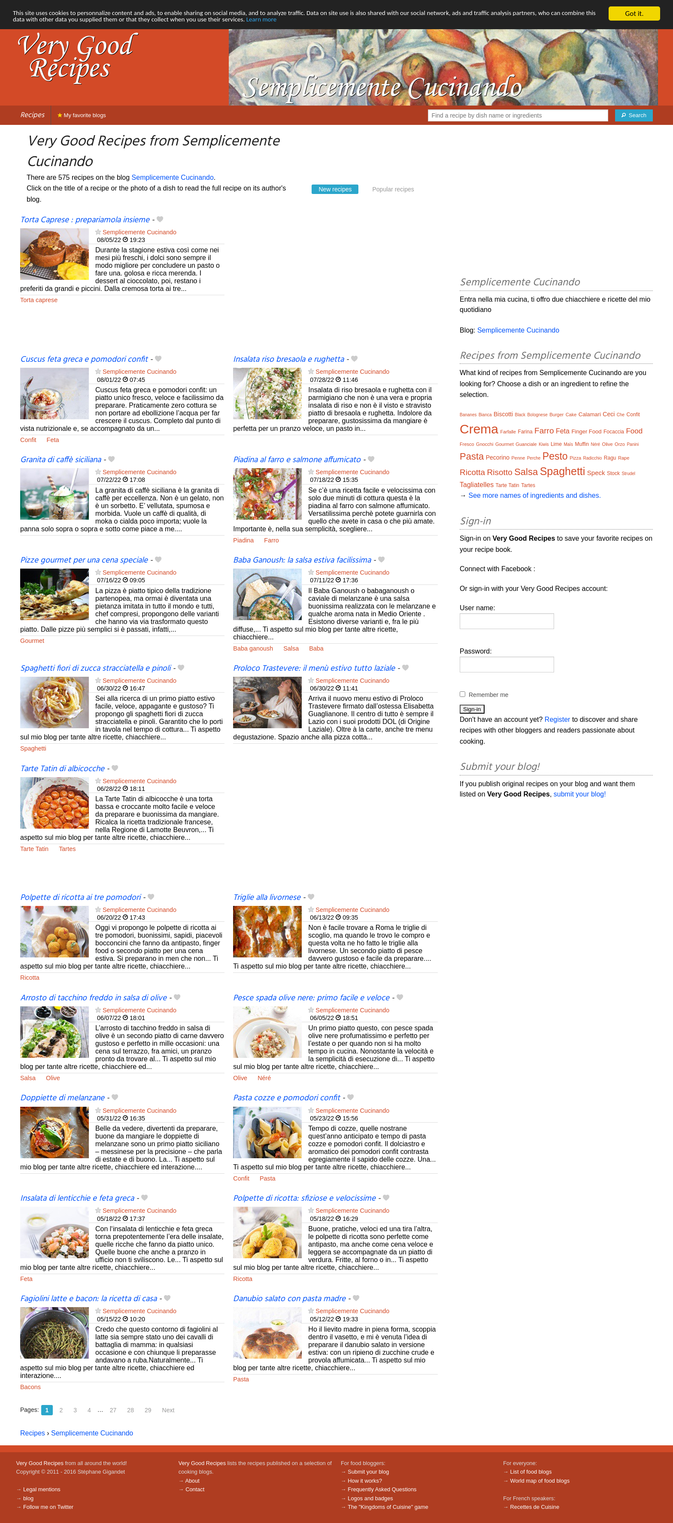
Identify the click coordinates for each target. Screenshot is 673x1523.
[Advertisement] (335, 284)
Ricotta (29, 977)
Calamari (590, 414)
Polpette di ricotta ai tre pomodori (80, 897)
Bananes (468, 414)
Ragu (610, 458)
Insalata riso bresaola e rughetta (288, 359)
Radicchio (592, 458)
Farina (525, 432)
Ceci (609, 414)
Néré (264, 1078)
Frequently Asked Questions (382, 1489)
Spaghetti (33, 748)
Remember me (489, 694)
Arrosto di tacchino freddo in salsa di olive (93, 998)
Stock (613, 473)
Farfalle (508, 431)
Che (620, 414)
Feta (53, 439)
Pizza (575, 457)
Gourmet (32, 640)
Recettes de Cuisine (535, 1507)
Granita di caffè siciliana (60, 460)
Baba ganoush (253, 648)
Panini (633, 444)
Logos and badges (370, 1498)
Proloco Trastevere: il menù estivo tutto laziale (314, 668)
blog (28, 1498)
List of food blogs (531, 1471)
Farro (271, 540)
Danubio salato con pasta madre (289, 1299)
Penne (518, 457)
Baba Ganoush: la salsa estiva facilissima (302, 560)
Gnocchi (484, 444)
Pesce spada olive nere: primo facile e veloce (311, 998)
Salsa (291, 648)
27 (113, 1410)
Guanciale (526, 444)
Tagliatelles (477, 484)
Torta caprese (39, 300)
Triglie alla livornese (266, 897)
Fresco (467, 444)
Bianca (485, 414)
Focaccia (613, 432)
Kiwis (544, 444)
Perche (534, 458)
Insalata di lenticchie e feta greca (77, 1198)
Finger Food (586, 431)
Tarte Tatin (34, 848)
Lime (556, 444)
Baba (316, 648)
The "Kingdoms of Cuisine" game (388, 1507)
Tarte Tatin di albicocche (62, 769)
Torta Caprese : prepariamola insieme (84, 220)
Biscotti (503, 414)
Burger (556, 414)
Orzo (620, 444)
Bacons (30, 1387)
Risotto (499, 472)
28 (130, 1410)
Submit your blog (368, 1471)
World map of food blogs (540, 1481)
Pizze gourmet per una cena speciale (84, 560)
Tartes (67, 848)
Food (634, 431)
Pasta (268, 1178)
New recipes (335, 189)
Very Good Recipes (40, 1463)
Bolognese (537, 414)
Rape (623, 457)
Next (168, 1410)
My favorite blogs (82, 115)
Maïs (568, 444)
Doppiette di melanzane (62, 1098)
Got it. (634, 13)
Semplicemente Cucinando (173, 177)
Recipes (32, 115)
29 (148, 1410)
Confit (28, 439)
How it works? (365, 1481)
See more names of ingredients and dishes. (534, 495)
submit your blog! (580, 794)
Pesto (555, 456)
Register (557, 719)
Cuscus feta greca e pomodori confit (84, 359)
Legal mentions (42, 1489)
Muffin (582, 444)
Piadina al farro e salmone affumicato (297, 460)
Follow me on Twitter (48, 1507)
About (192, 1481)
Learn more (359, 21)
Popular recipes (393, 189)
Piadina (243, 540)
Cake (571, 414)
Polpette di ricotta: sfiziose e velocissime (304, 1198)
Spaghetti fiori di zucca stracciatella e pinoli (95, 668)
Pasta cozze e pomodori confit (286, 1098)
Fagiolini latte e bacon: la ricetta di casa (88, 1299)
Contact (194, 1489)
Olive (53, 1078)
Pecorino (497, 457)
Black (520, 414)
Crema (479, 429)
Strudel (628, 473)
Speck (596, 472)
